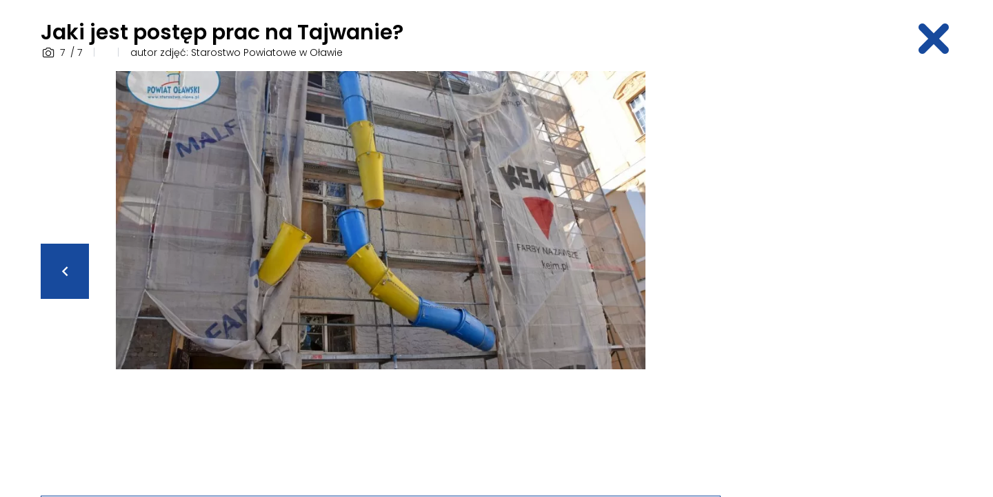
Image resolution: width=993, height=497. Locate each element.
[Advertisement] (844, 278)
